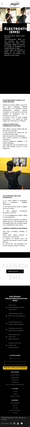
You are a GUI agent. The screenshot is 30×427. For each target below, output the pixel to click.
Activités (15, 408)
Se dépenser (15, 382)
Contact (15, 405)
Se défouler (15, 379)
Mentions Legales (15, 410)
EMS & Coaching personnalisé (15, 384)
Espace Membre (15, 403)
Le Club (15, 391)
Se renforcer (15, 377)
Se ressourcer (15, 375)
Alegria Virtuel (15, 396)
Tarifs (15, 394)
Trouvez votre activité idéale (15, 368)
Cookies (15, 412)
